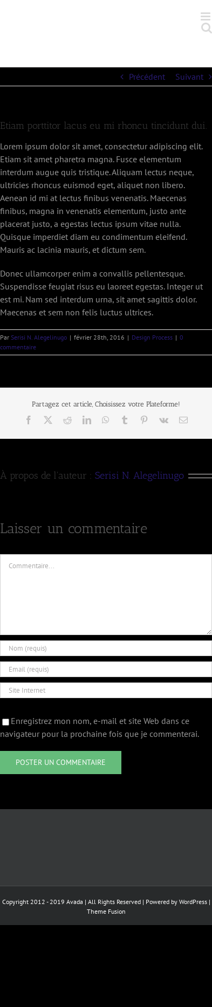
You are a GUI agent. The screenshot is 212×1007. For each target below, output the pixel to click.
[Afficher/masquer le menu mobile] (206, 16)
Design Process (152, 337)
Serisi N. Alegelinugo (39, 337)
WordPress (193, 902)
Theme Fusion (106, 911)
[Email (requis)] (106, 669)
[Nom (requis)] (106, 648)
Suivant (189, 76)
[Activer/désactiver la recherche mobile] (206, 27)
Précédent (147, 76)
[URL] (106, 690)
